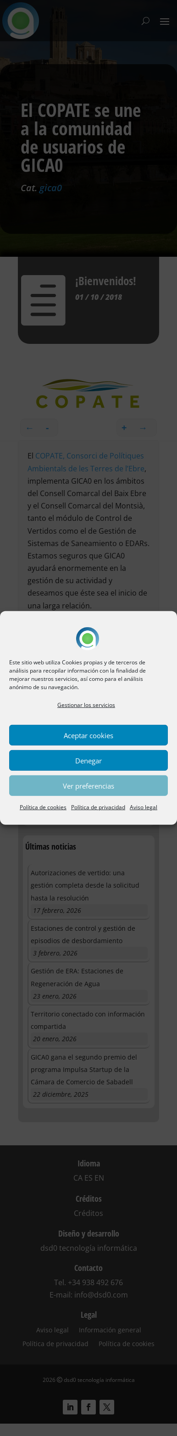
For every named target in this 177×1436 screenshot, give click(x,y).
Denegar (88, 760)
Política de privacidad (98, 807)
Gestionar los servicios (86, 705)
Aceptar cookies (88, 735)
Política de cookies (43, 807)
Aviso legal (143, 807)
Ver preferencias (88, 785)
